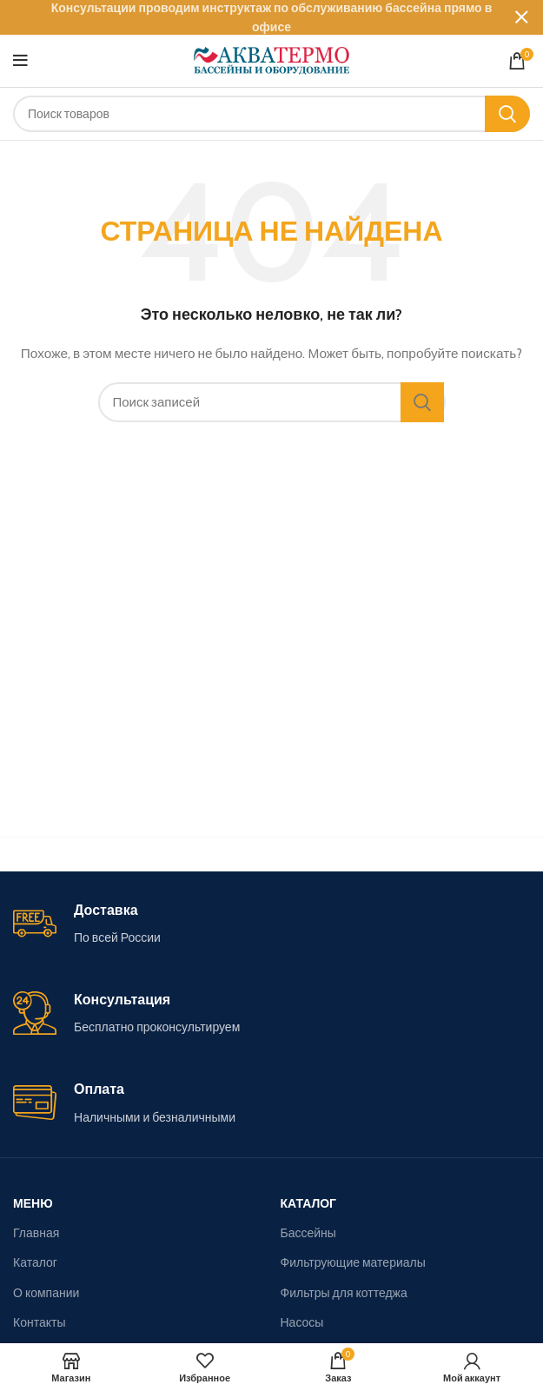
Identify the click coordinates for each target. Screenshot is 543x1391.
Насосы (302, 1322)
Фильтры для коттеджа (344, 1293)
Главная (36, 1233)
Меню (33, 1203)
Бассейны (308, 1233)
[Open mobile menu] (20, 60)
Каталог (35, 1262)
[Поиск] (271, 114)
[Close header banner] (521, 17)
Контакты (39, 1322)
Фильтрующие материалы (353, 1262)
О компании (46, 1293)
